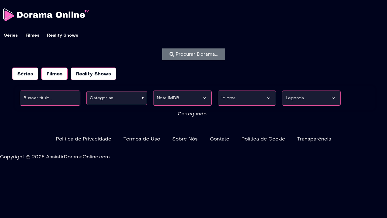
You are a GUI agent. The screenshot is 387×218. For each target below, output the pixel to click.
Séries (25, 74)
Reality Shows (93, 74)
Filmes (54, 74)
